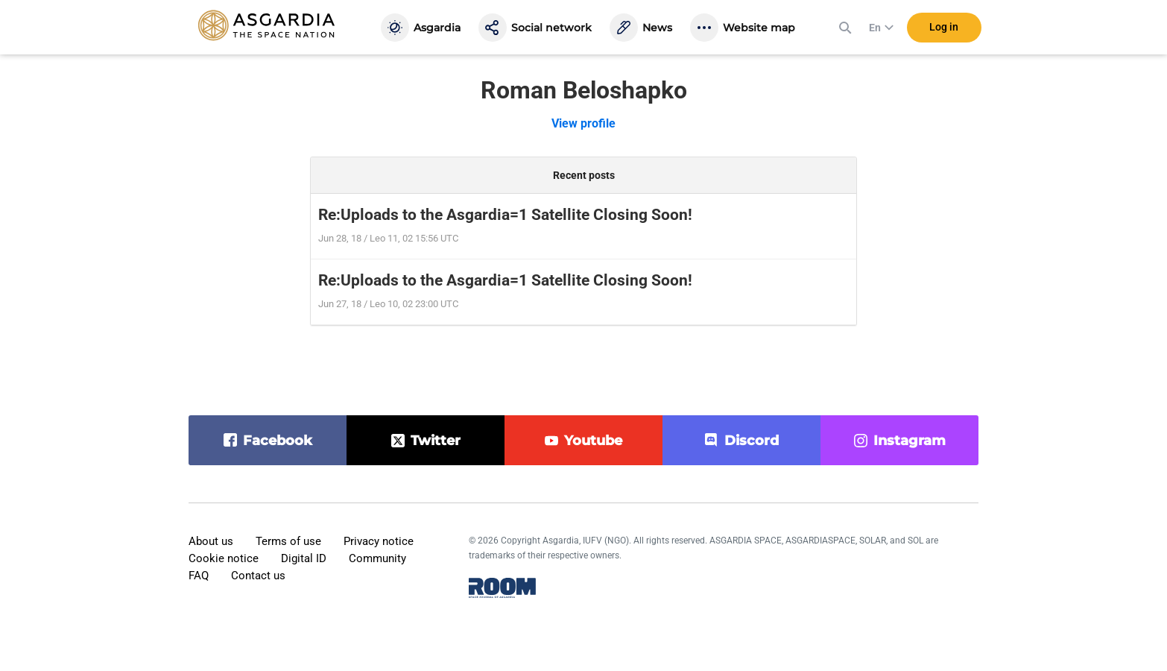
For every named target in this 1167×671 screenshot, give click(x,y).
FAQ (199, 575)
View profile (583, 123)
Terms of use (288, 541)
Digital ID (303, 558)
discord (751, 440)
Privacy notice (379, 541)
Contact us (258, 575)
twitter (436, 440)
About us (211, 541)
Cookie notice (224, 558)
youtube (593, 440)
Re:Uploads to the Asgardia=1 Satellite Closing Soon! (505, 215)
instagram (909, 440)
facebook (277, 440)
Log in (943, 29)
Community (377, 558)
